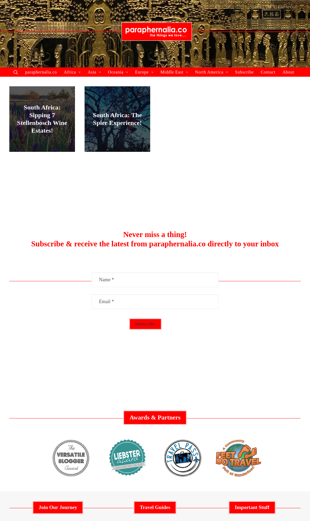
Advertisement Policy (252, 412)
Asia (94, 72)
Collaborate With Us (58, 412)
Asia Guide (155, 437)
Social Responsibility (252, 421)
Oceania (118, 72)
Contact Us (252, 437)
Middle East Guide (155, 412)
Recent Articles (58, 429)
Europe (144, 72)
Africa (72, 72)
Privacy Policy (252, 429)
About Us (58, 437)
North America (211, 72)
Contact (268, 72)
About (288, 72)
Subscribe (244, 72)
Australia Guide (155, 421)
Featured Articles (57, 421)
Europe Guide (155, 429)
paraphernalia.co (41, 72)
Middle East (174, 72)
